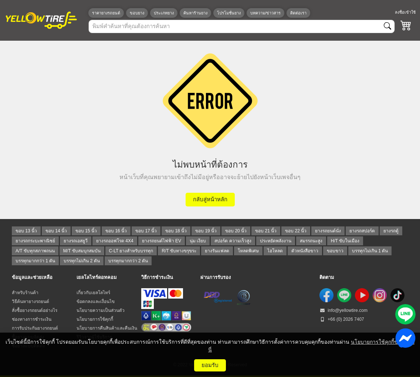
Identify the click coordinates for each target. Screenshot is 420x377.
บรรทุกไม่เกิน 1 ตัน (370, 250)
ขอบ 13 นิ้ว (26, 230)
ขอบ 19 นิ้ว (206, 230)
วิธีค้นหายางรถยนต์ (30, 301)
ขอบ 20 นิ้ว (236, 230)
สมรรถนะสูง (311, 240)
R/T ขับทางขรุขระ (179, 250)
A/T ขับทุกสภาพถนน (35, 250)
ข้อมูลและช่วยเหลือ (32, 277)
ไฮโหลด (275, 250)
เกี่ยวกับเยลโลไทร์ (93, 292)
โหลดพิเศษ (248, 250)
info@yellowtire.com (343, 310)
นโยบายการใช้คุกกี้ (95, 319)
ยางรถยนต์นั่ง (328, 230)
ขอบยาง (137, 13)
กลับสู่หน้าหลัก (210, 199)
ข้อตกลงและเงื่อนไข (96, 301)
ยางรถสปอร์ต (362, 230)
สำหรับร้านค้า (25, 292)
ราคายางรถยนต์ (106, 13)
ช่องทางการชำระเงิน (31, 319)
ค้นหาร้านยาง (195, 13)
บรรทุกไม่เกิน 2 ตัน (81, 260)
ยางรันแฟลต (217, 250)
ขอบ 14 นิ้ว (56, 230)
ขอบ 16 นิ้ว (116, 230)
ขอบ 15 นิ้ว (86, 230)
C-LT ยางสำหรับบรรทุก (131, 250)
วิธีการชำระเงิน (157, 277)
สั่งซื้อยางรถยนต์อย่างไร (34, 310)
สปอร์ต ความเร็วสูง (232, 240)
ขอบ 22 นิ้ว (295, 230)
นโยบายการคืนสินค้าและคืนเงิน (107, 328)
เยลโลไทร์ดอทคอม (97, 277)
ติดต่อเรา (298, 13)
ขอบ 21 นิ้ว (266, 230)
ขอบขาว (335, 250)
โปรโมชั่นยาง (229, 13)
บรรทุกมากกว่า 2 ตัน (128, 260)
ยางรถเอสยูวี (76, 240)
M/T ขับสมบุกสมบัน (82, 250)
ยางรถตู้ (391, 230)
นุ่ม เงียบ (198, 240)
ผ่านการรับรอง (215, 277)
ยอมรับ (210, 365)
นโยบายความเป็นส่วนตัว (101, 310)
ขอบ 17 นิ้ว (146, 230)
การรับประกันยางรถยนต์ (35, 328)
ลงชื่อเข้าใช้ (405, 12)
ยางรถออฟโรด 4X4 (114, 240)
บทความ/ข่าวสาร (265, 13)
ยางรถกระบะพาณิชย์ (35, 240)
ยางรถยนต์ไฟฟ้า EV (161, 240)
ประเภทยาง (164, 13)
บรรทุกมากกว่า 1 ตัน (35, 260)
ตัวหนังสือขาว (304, 250)
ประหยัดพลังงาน (275, 240)
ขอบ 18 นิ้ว (176, 230)
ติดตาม (326, 277)
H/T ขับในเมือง (345, 240)
